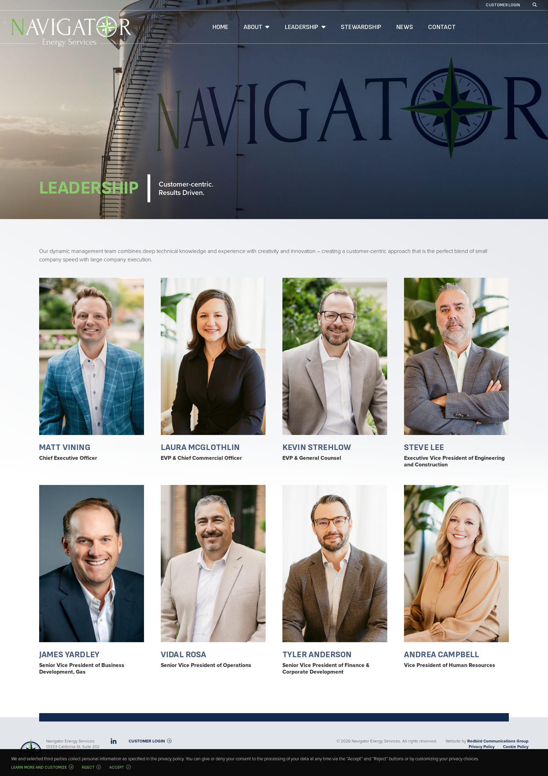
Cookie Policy (515, 747)
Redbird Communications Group (497, 741)
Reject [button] (88, 767)
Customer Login (503, 5)
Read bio (91, 369)
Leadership (302, 27)
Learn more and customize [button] (39, 767)
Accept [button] (116, 767)
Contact (442, 27)
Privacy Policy (482, 747)
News (404, 27)
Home (220, 27)
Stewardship (361, 27)
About (253, 27)
